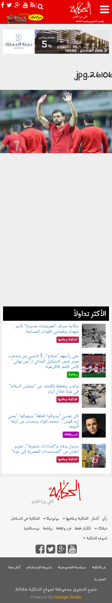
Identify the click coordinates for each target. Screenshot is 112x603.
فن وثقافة (63, 528)
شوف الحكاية (95, 538)
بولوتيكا (51, 518)
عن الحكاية (99, 567)
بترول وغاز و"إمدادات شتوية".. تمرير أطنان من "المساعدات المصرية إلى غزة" (45, 449)
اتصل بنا (100, 579)
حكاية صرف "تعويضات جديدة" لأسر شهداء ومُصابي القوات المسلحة (47, 329)
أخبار (95, 518)
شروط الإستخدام (39, 567)
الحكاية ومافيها (75, 518)
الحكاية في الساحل (25, 518)
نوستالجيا (32, 528)
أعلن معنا (14, 567)
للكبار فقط (82, 528)
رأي (105, 518)
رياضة (48, 528)
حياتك (101, 528)
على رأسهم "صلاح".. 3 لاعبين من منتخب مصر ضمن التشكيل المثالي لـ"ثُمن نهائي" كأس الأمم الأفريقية (43, 361)
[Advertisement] (56, 250)
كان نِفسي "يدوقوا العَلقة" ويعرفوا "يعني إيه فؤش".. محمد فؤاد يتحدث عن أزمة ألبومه (43, 421)
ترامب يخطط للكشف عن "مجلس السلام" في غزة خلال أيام (44, 389)
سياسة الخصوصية (72, 567)
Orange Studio (67, 597)
